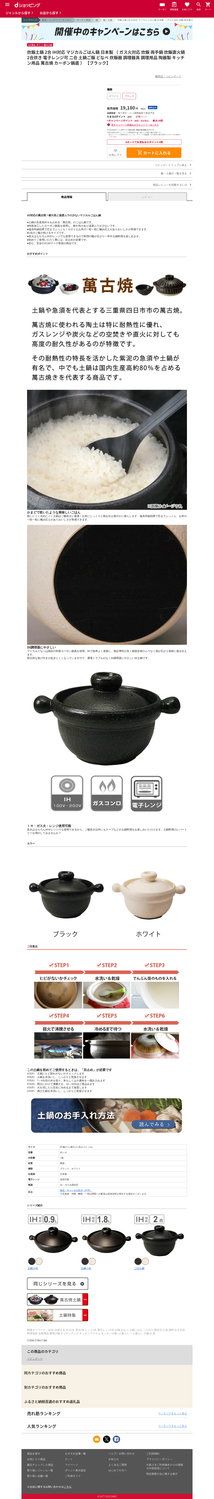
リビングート (35, 1359)
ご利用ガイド (73, 1476)
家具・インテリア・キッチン (57, 20)
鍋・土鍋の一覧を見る (174, 173)
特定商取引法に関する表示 (162, 1474)
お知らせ (113, 1459)
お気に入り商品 (36, 1459)
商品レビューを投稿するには (170, 184)
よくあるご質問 (117, 1465)
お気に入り (115, 155)
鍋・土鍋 (107, 20)
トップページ (30, 20)
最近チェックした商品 (40, 1465)
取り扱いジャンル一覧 (40, 1470)
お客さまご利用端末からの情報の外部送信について (164, 1466)
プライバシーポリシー (159, 1459)
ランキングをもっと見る (172, 1413)
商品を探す (33, 1453)
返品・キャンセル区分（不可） (76, 1190)
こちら (68, 1487)
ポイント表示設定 (75, 1470)
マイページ (71, 1465)
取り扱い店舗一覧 (37, 1476)
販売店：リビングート (168, 76)
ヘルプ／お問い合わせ (121, 1453)
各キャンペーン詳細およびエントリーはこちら (135, 124)
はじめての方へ (117, 1470)
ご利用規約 (152, 1453)
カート (69, 1459)
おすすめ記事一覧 (75, 1453)
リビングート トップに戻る (171, 165)
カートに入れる (154, 152)
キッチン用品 (83, 20)
